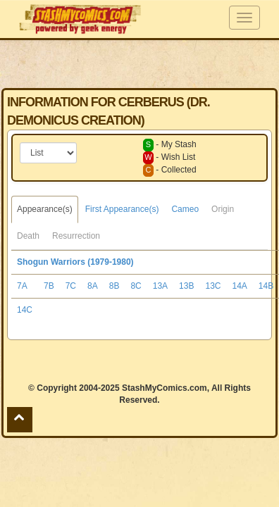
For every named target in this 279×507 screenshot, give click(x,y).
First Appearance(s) (122, 209)
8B (114, 286)
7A (22, 286)
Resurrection (76, 236)
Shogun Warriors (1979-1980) (75, 262)
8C (135, 286)
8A (92, 286)
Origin (222, 209)
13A (160, 286)
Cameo (185, 209)
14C (24, 310)
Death (28, 236)
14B (266, 286)
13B (186, 286)
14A (239, 286)
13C (213, 286)
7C (71, 286)
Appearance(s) (45, 209)
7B (49, 286)
